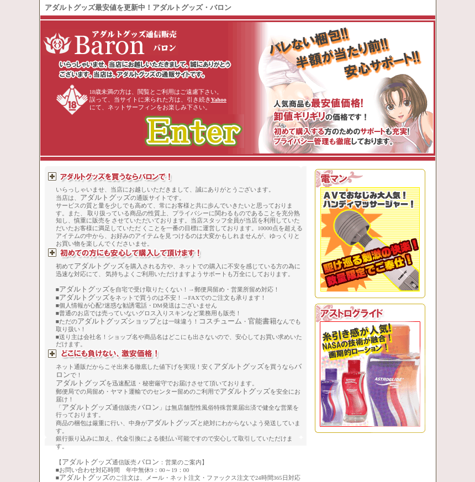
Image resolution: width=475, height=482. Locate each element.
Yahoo (218, 100)
